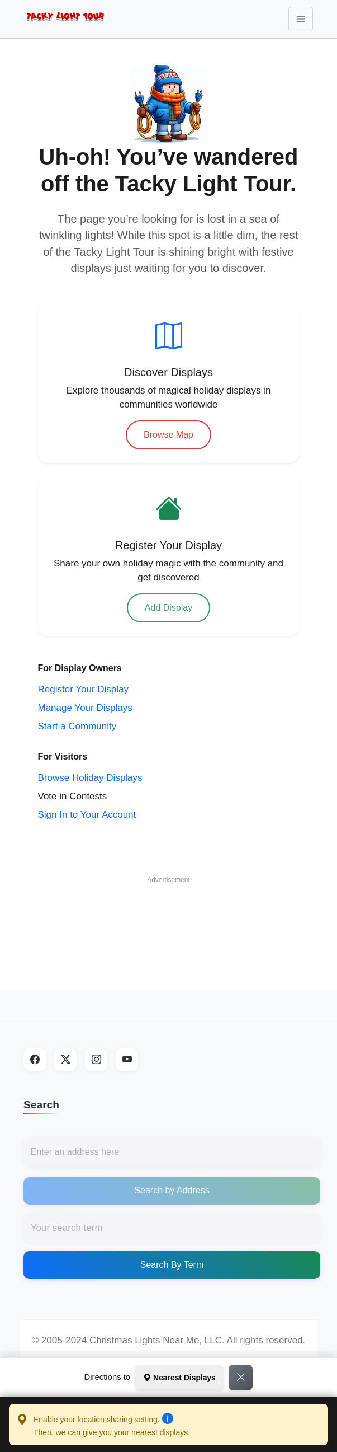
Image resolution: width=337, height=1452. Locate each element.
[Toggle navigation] (300, 19)
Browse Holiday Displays (90, 777)
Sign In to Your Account (87, 814)
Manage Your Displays (85, 707)
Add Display (168, 607)
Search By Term (172, 1265)
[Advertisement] (168, 918)
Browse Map (168, 434)
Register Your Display (83, 689)
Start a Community (77, 726)
